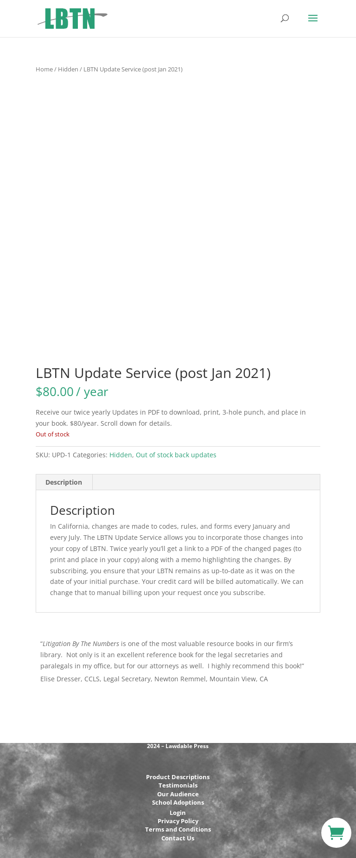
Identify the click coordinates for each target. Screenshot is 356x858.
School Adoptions (178, 802)
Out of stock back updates (176, 454)
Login (178, 812)
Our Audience (178, 794)
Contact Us (177, 838)
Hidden (68, 69)
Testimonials (178, 785)
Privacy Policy (178, 821)
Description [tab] (63, 482)
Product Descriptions (178, 777)
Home (44, 69)
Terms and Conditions (178, 829)
